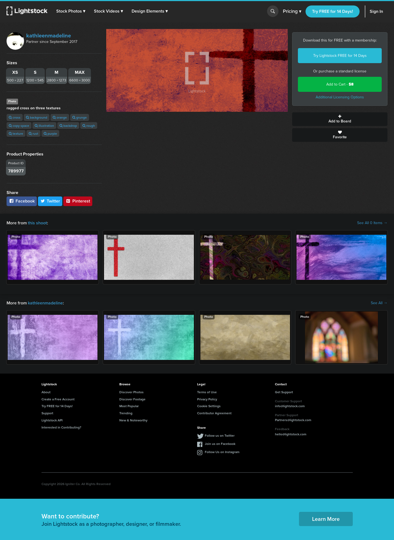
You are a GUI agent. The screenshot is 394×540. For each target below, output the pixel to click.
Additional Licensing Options (340, 97)
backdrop (68, 125)
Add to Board (340, 119)
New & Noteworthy (133, 420)
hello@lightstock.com (290, 434)
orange (60, 117)
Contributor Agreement (214, 413)
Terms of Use (207, 392)
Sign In (376, 11)
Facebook (22, 201)
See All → (379, 303)
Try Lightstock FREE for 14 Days (340, 55)
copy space (19, 125)
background (36, 117)
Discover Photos (131, 392)
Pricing (292, 11)
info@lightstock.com (290, 406)
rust (33, 133)
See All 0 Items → (372, 223)
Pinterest (78, 201)
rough (88, 125)
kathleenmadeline (48, 35)
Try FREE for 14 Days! (332, 11)
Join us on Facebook (220, 443)
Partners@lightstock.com (293, 420)
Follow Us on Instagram (222, 452)
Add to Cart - (340, 84)
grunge (79, 117)
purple (50, 133)
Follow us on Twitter (220, 435)
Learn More (326, 519)
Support (47, 413)
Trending (125, 413)
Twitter (50, 201)
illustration (44, 125)
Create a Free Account (58, 399)
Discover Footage (132, 399)
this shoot (37, 223)
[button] (70, 11)
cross (14, 117)
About (46, 392)
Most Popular (129, 406)
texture (16, 133)
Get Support (284, 392)
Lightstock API (52, 420)
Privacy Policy (207, 399)
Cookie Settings (209, 406)
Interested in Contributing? (61, 427)
